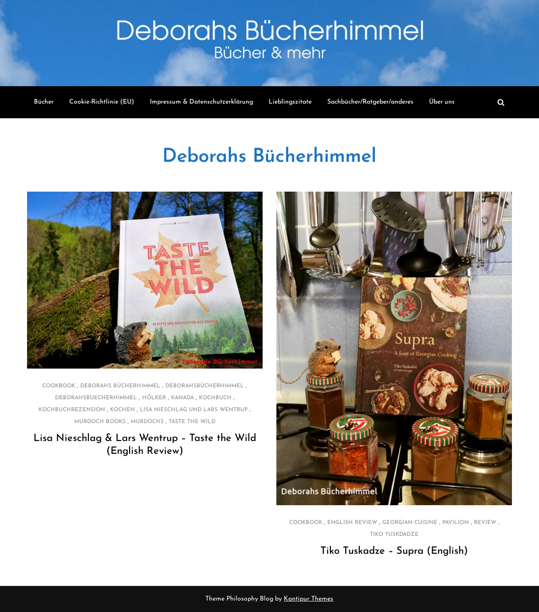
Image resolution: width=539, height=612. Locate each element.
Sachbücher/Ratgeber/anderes (370, 102)
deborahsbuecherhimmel (96, 398)
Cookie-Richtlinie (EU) (101, 102)
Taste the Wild (192, 422)
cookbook (58, 386)
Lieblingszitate (290, 102)
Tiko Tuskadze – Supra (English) (394, 551)
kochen (122, 410)
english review (352, 522)
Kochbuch (215, 398)
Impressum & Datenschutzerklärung (201, 102)
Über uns (442, 102)
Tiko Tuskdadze (394, 534)
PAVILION (455, 522)
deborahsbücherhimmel (204, 386)
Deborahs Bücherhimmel (269, 157)
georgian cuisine (409, 522)
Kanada (182, 398)
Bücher (44, 102)
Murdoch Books (100, 422)
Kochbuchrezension (71, 410)
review (485, 522)
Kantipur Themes (308, 598)
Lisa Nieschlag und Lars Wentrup (194, 410)
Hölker (154, 398)
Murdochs (147, 422)
